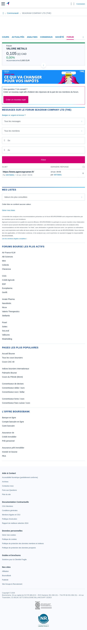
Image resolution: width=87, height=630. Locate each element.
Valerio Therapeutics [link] (10, 311)
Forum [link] (70, 37)
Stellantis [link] (6, 316)
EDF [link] (4, 284)
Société (59, 37)
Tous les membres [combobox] (12, 131)
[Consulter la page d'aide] (74, 3)
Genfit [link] (4, 292)
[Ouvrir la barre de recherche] (71, 3)
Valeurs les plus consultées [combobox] (15, 197)
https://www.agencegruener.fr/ (18, 172)
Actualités (18, 37)
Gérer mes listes (8, 210)
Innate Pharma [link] (8, 299)
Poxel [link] (4, 322)
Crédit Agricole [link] (8, 280)
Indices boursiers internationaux (15, 369)
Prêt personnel (8, 441)
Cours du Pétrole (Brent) (12, 377)
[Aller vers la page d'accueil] (8, 3)
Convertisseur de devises (13, 384)
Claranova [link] (6, 269)
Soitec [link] (4, 326)
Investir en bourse (9, 452)
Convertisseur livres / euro (13, 399)
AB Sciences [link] (7, 257)
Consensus (46, 37)
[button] (3, 4)
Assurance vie (8, 433)
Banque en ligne (9, 417)
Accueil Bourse (8, 353)
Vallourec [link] (6, 335)
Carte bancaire (8, 426)
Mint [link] (4, 261)
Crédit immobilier (9, 437)
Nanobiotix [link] (6, 303)
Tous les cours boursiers (12, 358)
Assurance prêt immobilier (13, 448)
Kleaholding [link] (7, 339)
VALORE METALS (16, 48)
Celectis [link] (5, 265)
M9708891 (10, 175)
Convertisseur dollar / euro (13, 388)
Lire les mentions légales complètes (14, 238)
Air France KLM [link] (8, 252)
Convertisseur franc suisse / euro (16, 403)
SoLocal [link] (5, 331)
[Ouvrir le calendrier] (4, 140)
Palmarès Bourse (9, 373)
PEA (4, 456)
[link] (20, 477)
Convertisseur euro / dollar (13, 392)
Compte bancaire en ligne (13, 422)
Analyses (32, 37)
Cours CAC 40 (8, 362)
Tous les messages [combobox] (12, 121)
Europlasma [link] (7, 288)
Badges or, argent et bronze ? (13, 115)
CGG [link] (4, 276)
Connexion (80, 4)
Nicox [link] (4, 307)
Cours (5, 37)
